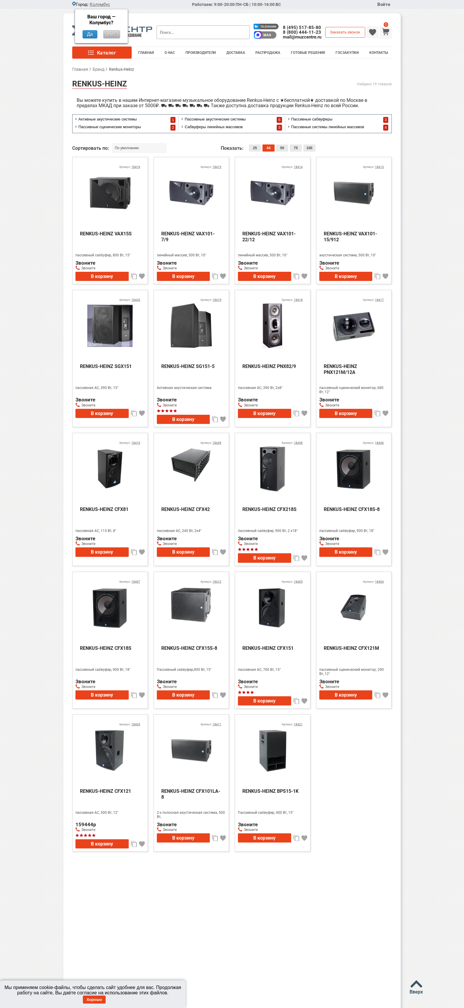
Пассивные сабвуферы (312, 119)
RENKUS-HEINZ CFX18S (105, 648)
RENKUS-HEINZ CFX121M (351, 648)
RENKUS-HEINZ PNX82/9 (269, 366)
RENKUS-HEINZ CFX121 (105, 791)
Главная (146, 53)
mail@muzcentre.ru (302, 37)
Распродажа (267, 53)
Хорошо (94, 999)
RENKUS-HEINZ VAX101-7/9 (188, 236)
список (378, 148)
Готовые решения (308, 53)
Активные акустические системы (107, 119)
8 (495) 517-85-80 (302, 27)
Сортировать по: (91, 148)
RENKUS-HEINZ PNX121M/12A (340, 369)
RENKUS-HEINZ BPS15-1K (270, 791)
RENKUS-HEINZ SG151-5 (188, 366)
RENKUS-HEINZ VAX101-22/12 (269, 236)
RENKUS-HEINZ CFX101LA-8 (190, 794)
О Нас (170, 53)
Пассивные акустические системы (215, 119)
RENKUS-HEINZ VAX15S (106, 234)
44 (268, 148)
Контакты (378, 53)
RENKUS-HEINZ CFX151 (268, 648)
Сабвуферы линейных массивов (214, 127)
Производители (201, 53)
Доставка (235, 53)
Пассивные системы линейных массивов (327, 127)
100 (309, 148)
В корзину (102, 276)
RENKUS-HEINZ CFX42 (185, 509)
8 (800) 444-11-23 (302, 32)
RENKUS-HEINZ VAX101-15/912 (350, 236)
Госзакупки (347, 53)
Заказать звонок (345, 32)
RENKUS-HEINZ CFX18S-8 (352, 509)
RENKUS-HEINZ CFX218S (269, 509)
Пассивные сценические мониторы (109, 127)
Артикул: (129, 166)
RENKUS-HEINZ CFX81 (104, 509)
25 (255, 148)
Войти (383, 4)
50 (282, 148)
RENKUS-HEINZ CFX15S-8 (189, 648)
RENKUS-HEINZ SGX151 (106, 366)
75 (296, 148)
